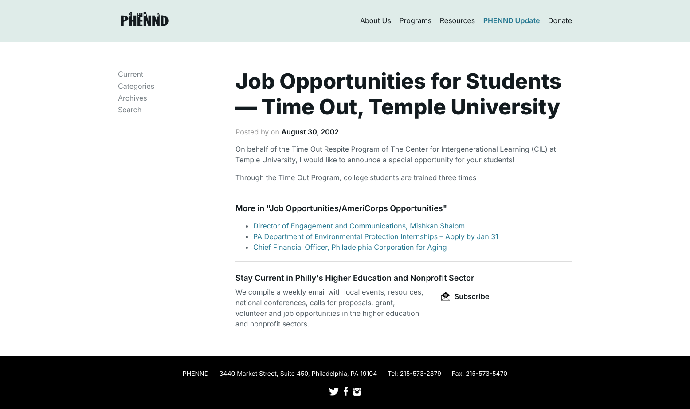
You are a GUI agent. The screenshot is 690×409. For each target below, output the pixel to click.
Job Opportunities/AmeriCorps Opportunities (356, 208)
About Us (375, 20)
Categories (136, 86)
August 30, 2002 (310, 131)
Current (130, 74)
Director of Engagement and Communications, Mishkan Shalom (359, 225)
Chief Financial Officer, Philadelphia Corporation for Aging (350, 247)
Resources (457, 20)
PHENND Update (511, 20)
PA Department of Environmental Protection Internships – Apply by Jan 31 (375, 236)
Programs (415, 20)
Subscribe (465, 296)
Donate (560, 20)
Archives (132, 98)
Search (129, 109)
